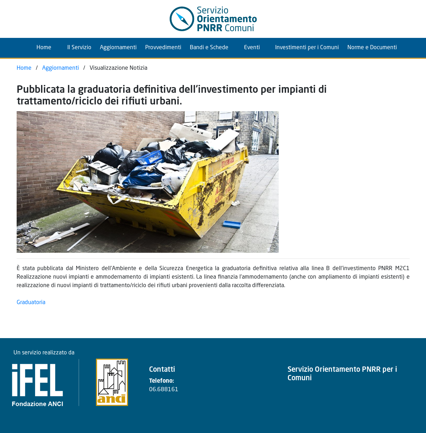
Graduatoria (31, 303)
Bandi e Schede (209, 48)
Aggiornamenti (118, 48)
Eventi (252, 48)
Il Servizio (79, 48)
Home (49, 47)
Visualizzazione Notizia (118, 68)
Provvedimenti (163, 48)
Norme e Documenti (372, 48)
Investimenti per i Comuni (307, 48)
